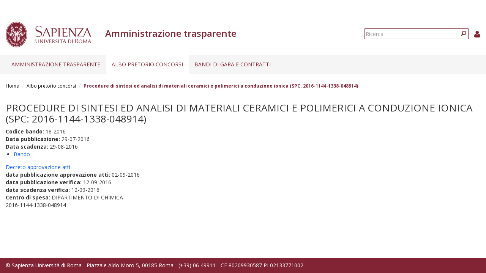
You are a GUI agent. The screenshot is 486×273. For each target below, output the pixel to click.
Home (12, 86)
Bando (22, 154)
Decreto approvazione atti (38, 167)
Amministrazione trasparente (55, 64)
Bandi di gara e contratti (232, 64)
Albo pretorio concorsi (147, 64)
